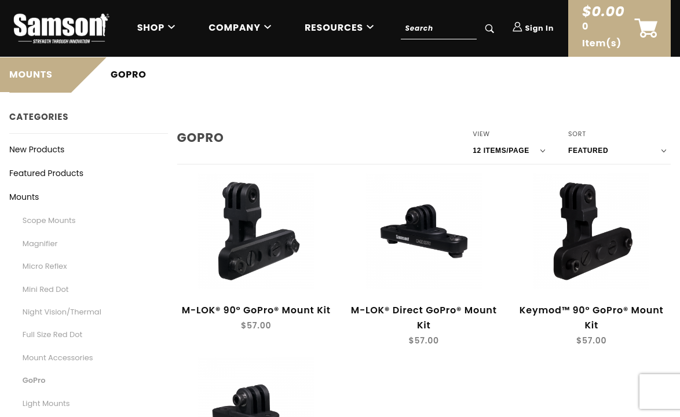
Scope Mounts (49, 220)
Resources (334, 27)
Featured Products (46, 173)
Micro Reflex (45, 266)
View (481, 133)
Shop (150, 27)
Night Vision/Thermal (62, 311)
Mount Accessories (58, 357)
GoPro (34, 380)
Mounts (24, 197)
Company (235, 27)
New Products (36, 149)
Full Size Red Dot (52, 334)
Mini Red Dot (46, 289)
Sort (577, 133)
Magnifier (40, 243)
